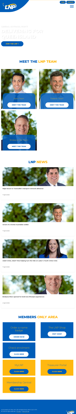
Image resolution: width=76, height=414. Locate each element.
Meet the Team (19, 105)
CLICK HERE (19, 354)
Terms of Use (25, 411)
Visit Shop (57, 334)
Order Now (19, 337)
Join (62, 2)
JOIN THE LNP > (12, 44)
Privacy (19, 411)
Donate (70, 2)
